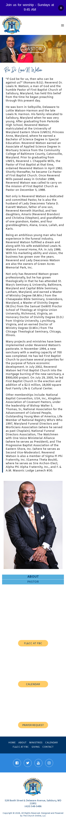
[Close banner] (61, 8)
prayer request (33, 725)
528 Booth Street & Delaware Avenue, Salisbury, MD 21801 (33, 802)
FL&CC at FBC (21, 747)
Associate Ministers (33, 606)
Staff (33, 601)
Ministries (35, 742)
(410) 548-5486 (33, 806)
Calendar (51, 742)
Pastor (33, 582)
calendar (33, 684)
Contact (47, 747)
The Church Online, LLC (34, 816)
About (33, 577)
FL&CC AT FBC (33, 643)
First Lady (33, 586)
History (33, 596)
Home (12, 742)
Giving (36, 747)
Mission (33, 591)
